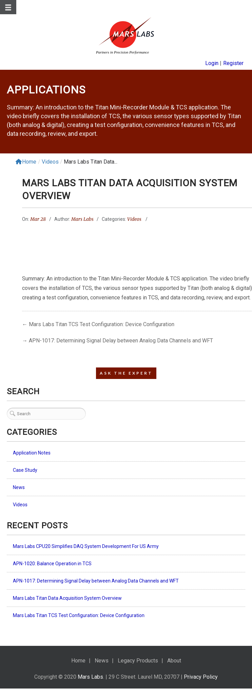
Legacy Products (138, 660)
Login (211, 63)
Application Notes (32, 453)
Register (233, 63)
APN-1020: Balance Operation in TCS (52, 563)
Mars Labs (82, 219)
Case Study (25, 470)
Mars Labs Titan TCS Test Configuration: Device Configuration (101, 324)
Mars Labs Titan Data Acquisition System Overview (67, 598)
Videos (50, 161)
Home (26, 161)
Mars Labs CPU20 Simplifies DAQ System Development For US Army (86, 546)
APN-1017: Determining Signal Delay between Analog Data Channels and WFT (121, 340)
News (19, 487)
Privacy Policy (201, 677)
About (174, 660)
